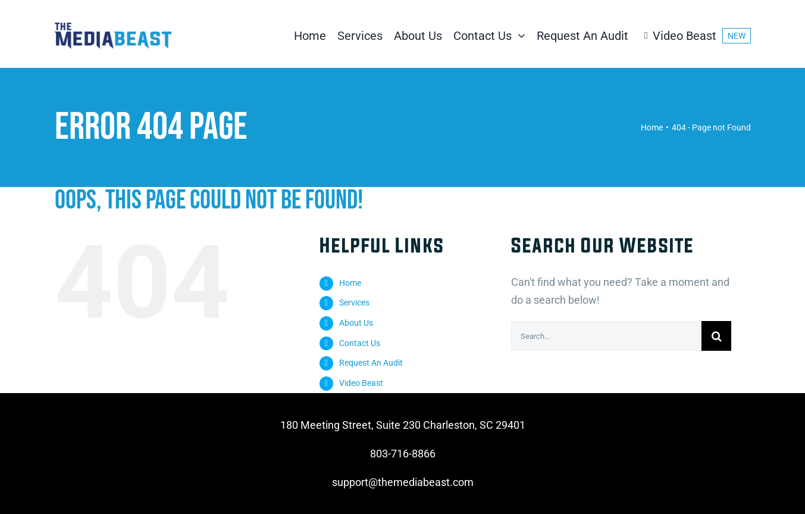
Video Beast (361, 383)
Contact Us (359, 343)
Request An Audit (371, 362)
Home (350, 283)
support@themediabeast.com (403, 482)
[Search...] (606, 336)
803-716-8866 (403, 453)
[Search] (716, 336)
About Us (356, 323)
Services (354, 302)
